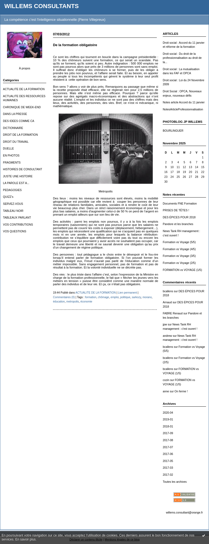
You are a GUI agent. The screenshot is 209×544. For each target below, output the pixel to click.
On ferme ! (181, 391)
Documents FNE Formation (180, 203)
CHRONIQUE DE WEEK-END (22, 107)
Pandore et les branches (178, 224)
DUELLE (8, 148)
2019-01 (168, 419)
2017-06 (168, 454)
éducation (59, 301)
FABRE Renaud (173, 313)
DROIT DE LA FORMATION (20, 134)
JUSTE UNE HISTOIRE (18, 176)
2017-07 (168, 447)
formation (90, 297)
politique (125, 297)
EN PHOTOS (11, 155)
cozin (166, 380)
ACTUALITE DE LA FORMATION (24, 89)
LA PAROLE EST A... (16, 183)
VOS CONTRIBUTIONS (18, 224)
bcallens (168, 291)
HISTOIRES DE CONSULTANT (22, 169)
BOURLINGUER (173, 130)
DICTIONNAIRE (13, 128)
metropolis (72, 301)
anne (166, 391)
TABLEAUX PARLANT (17, 217)
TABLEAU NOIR (13, 210)
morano (147, 297)
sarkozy (136, 297)
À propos (24, 68)
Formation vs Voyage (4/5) (179, 249)
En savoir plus (25, 539)
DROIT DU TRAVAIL (16, 141)
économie (86, 301)
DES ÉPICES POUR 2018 (179, 217)
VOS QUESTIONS (14, 231)
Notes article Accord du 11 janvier (184, 102)
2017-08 (168, 440)
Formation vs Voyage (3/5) (179, 255)
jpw (165, 324)
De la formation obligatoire (75, 45)
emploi (115, 297)
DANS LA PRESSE (15, 114)
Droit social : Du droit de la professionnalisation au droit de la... (182, 58)
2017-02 (168, 474)
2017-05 (168, 461)
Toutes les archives (175, 481)
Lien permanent (127, 292)
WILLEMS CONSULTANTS (41, 6)
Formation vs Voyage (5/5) (179, 242)
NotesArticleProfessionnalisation (183, 109)
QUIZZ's (8, 196)
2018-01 (168, 426)
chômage (103, 297)
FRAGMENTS (12, 162)
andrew (167, 335)
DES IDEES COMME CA (18, 121)
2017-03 (168, 467)
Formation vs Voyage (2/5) (179, 262)
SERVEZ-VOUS (13, 203)
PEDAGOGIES (12, 190)
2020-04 (168, 412)
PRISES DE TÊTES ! (176, 210)
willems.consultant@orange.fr (184, 512)
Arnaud (167, 302)
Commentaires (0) (64, 297)
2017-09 (168, 433)
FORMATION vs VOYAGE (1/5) (182, 269)
